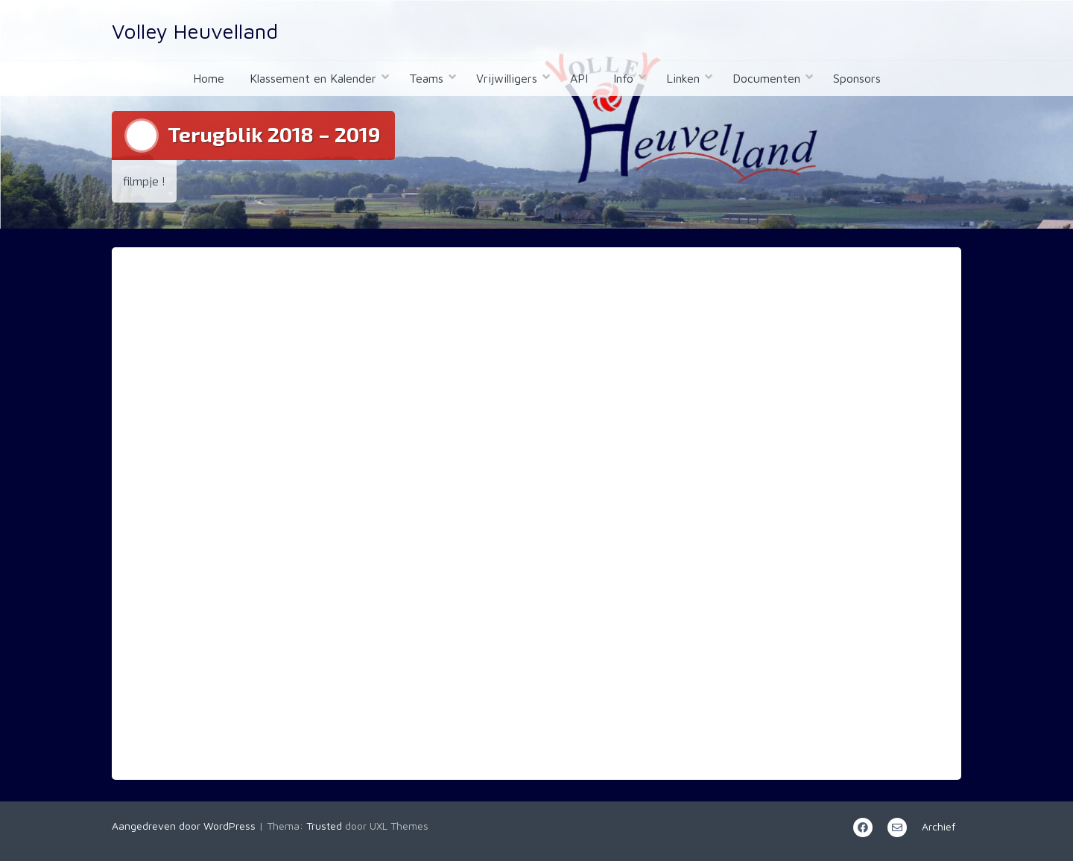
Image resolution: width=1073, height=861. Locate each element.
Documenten (766, 78)
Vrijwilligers (506, 78)
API (579, 78)
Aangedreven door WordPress (184, 825)
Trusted (324, 825)
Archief (938, 826)
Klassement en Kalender (313, 78)
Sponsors (857, 78)
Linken (683, 78)
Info (623, 78)
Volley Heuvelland (195, 31)
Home (208, 78)
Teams (426, 78)
